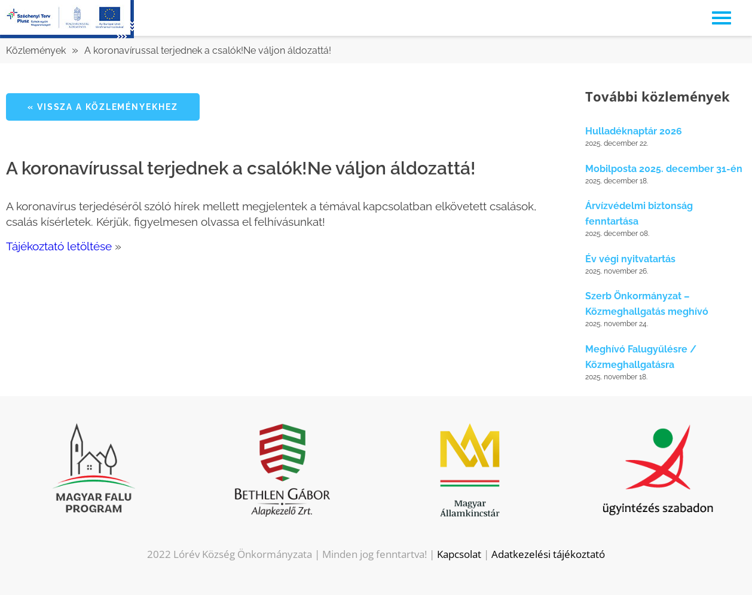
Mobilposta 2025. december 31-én (663, 168)
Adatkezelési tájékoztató (548, 554)
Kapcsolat (459, 554)
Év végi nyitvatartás (630, 259)
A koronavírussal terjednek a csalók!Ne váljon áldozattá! (207, 50)
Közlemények (36, 50)
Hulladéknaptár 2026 (633, 131)
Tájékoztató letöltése (59, 246)
